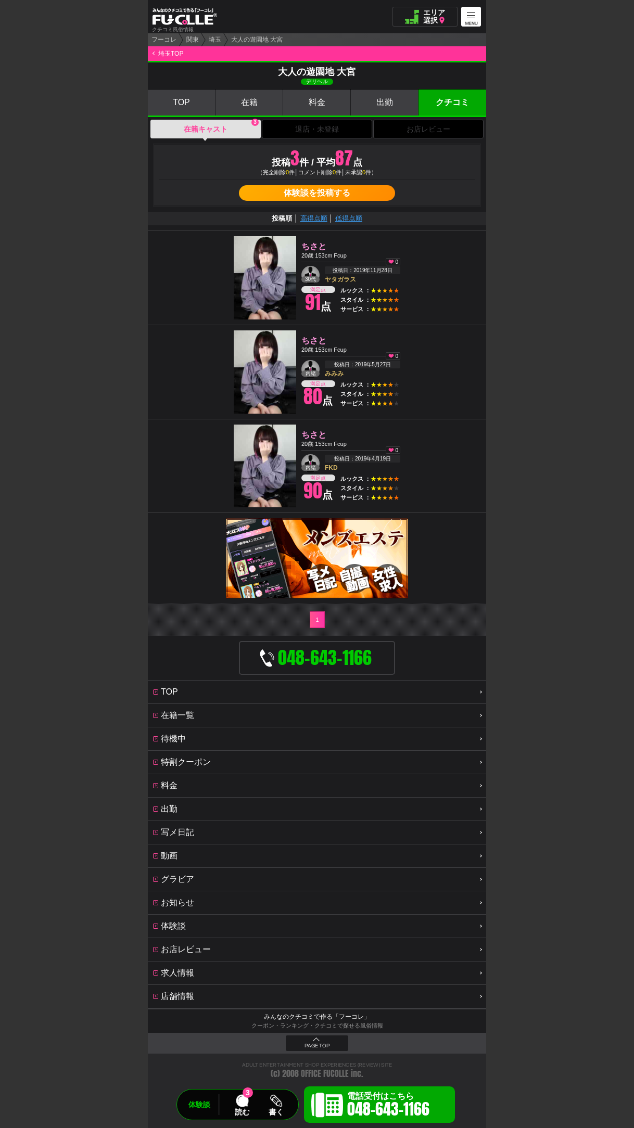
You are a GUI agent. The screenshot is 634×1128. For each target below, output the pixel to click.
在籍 (249, 102)
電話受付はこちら (388, 1106)
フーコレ (163, 39)
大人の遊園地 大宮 (257, 39)
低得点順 (348, 218)
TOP (181, 102)
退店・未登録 (317, 129)
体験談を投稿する (317, 192)
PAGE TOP (317, 1045)
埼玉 (215, 39)
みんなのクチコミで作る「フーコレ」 (317, 1016)
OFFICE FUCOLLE (325, 1074)
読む (242, 1112)
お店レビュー (428, 129)
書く (276, 1112)
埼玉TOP (170, 53)
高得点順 (313, 218)
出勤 (384, 102)
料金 (317, 102)
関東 (192, 39)
